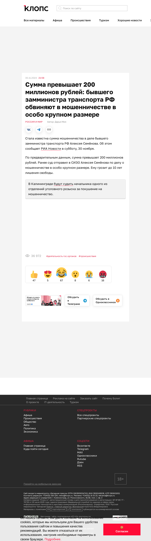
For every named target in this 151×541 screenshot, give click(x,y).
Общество (30, 421)
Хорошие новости (130, 20)
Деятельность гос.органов (62, 256)
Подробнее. (53, 539)
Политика (30, 428)
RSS (79, 465)
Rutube (81, 458)
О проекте (32, 402)
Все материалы (34, 20)
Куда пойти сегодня (36, 448)
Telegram (83, 448)
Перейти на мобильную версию (42, 483)
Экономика (31, 431)
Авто (26, 424)
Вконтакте (83, 445)
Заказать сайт (88, 398)
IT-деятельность (54, 402)
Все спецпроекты (88, 415)
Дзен (80, 462)
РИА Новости (51, 148)
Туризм (104, 20)
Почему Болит (111, 398)
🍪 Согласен (122, 529)
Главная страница (37, 398)
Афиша (57, 20)
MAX (80, 452)
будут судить (63, 184)
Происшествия (81, 20)
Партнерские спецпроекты (94, 418)
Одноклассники (87, 455)
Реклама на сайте (64, 398)
